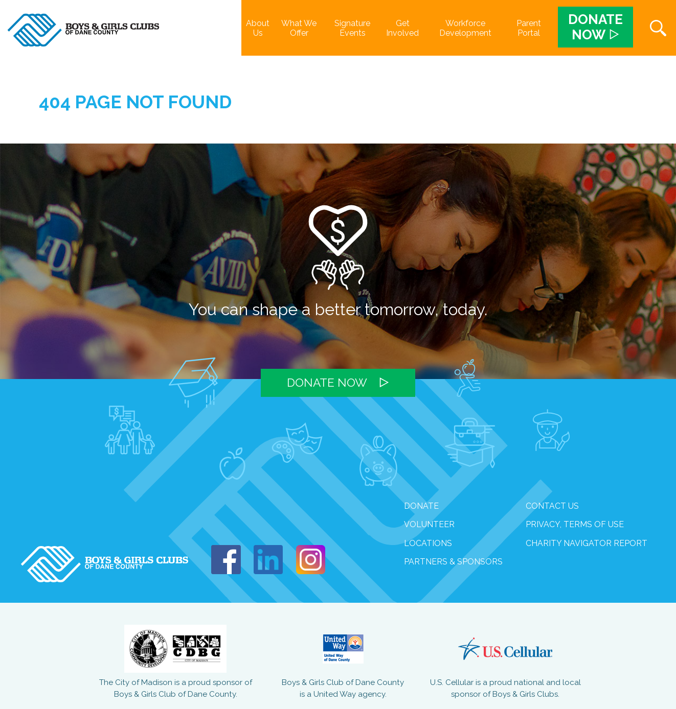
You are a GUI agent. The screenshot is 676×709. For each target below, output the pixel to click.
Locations (428, 543)
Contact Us (552, 506)
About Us (257, 28)
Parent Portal (528, 28)
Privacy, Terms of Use (575, 524)
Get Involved (402, 28)
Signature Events (352, 28)
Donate (421, 506)
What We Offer (299, 28)
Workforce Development (465, 28)
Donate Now (327, 382)
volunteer (429, 524)
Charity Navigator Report (586, 543)
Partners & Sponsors (453, 561)
